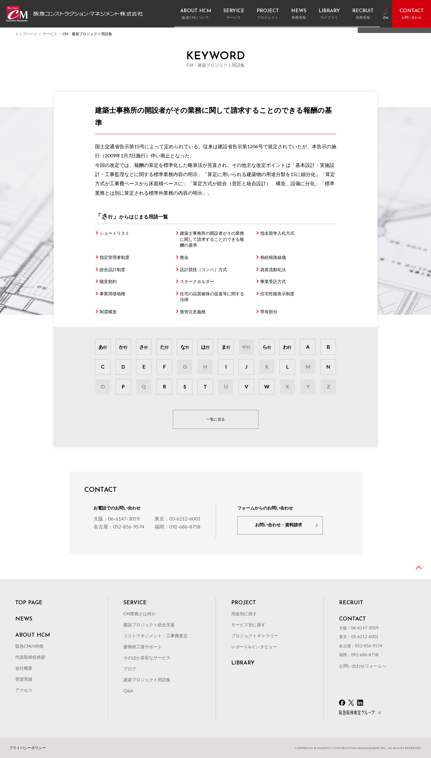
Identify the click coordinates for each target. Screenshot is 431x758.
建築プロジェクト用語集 (146, 679)
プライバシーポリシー (27, 748)
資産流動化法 (273, 269)
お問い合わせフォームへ (362, 665)
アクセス (23, 690)
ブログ (129, 668)
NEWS (23, 619)
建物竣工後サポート (142, 646)
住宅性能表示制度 (277, 293)
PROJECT (243, 603)
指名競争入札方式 (277, 233)
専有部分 (268, 311)
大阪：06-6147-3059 (116, 518)
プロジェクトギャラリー (254, 635)
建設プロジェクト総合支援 (149, 624)
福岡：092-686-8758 (177, 526)
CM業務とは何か (139, 613)
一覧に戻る (215, 419)
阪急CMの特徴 (29, 646)
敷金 (184, 257)
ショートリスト (115, 233)
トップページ (26, 33)
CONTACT (352, 619)
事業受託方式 (273, 281)
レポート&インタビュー (254, 646)
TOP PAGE (28, 603)
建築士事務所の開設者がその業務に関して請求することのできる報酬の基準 (212, 239)
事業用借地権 (112, 293)
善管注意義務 (193, 311)
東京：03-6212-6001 (177, 518)
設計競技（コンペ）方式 (203, 269)
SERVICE (135, 603)
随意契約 (108, 281)
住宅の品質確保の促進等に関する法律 (212, 296)
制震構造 (108, 311)
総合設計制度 (112, 269)
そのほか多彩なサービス (146, 657)
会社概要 (23, 668)
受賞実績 (23, 679)
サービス (49, 33)
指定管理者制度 (115, 257)
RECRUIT (351, 603)
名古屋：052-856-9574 (118, 526)
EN (385, 18)
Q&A (128, 690)
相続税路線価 (273, 257)
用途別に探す (244, 613)
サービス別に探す (248, 624)
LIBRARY (242, 663)
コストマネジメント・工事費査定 (155, 635)
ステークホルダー (197, 281)
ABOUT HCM (32, 635)
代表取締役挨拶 (30, 657)
